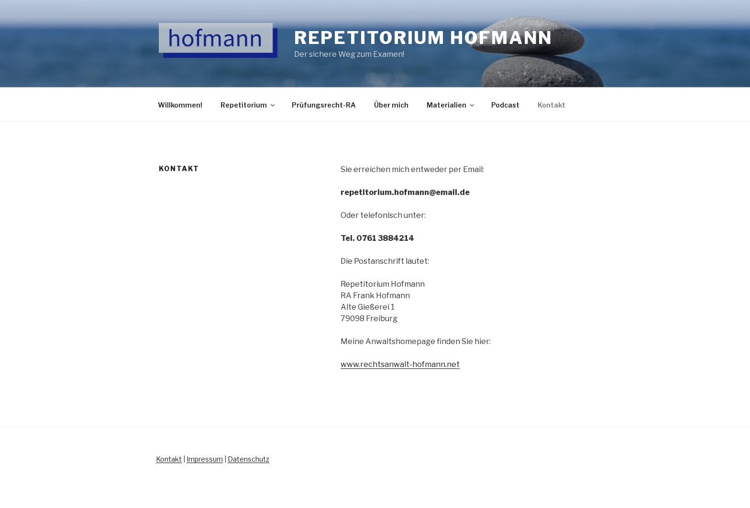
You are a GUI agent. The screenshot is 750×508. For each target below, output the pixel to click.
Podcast (505, 105)
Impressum (205, 459)
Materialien (451, 105)
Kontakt (551, 105)
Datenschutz (248, 459)
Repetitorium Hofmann (423, 37)
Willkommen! (180, 105)
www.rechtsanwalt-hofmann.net (400, 364)
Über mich (391, 105)
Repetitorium (248, 105)
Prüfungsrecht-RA (324, 105)
